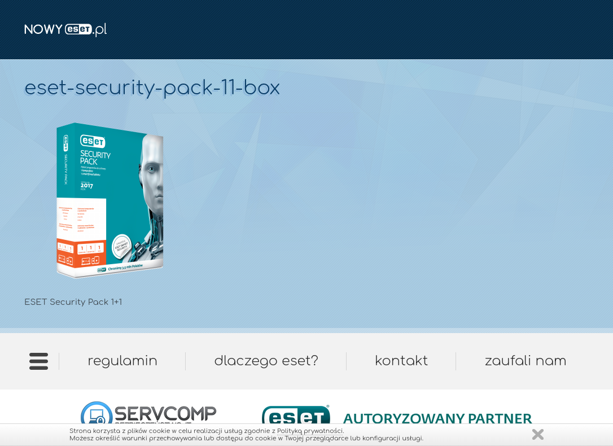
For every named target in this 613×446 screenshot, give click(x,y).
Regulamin (122, 361)
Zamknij (538, 434)
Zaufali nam (525, 361)
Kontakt (401, 361)
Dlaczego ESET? (266, 361)
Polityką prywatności (310, 431)
